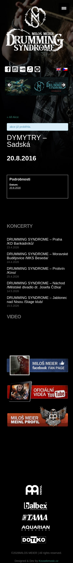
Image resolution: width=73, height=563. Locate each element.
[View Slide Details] (36, 86)
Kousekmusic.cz (48, 560)
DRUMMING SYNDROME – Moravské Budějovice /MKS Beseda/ (37, 256)
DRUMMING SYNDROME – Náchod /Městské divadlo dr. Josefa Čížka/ (36, 285)
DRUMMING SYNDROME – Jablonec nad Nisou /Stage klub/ (37, 300)
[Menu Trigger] (64, 8)
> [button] (63, 85)
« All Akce (13, 117)
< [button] (10, 85)
